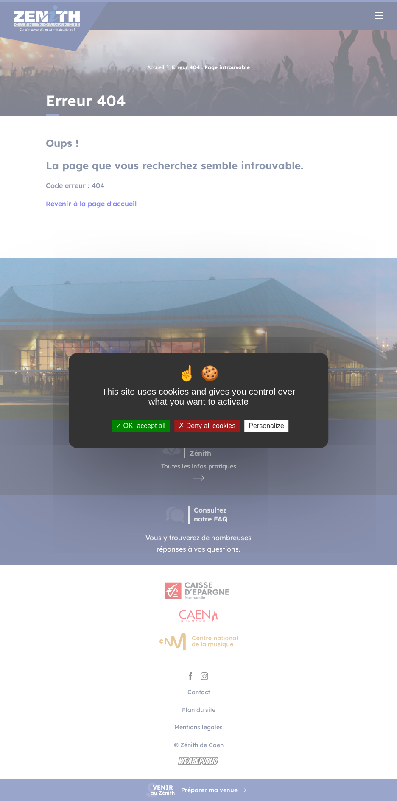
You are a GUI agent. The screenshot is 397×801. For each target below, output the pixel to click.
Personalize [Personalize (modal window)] (266, 425)
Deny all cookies (207, 425)
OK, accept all (140, 425)
